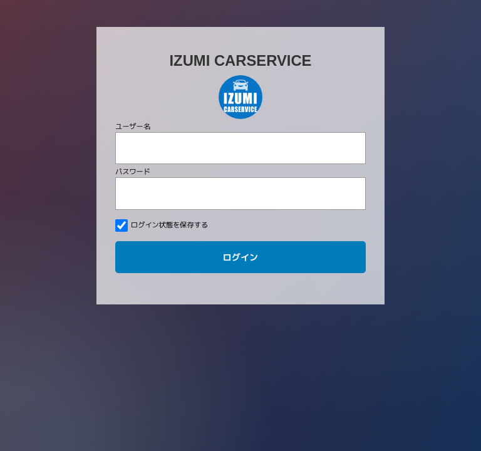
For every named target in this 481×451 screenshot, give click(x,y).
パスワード (132, 172)
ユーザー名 (132, 127)
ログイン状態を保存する (161, 225)
